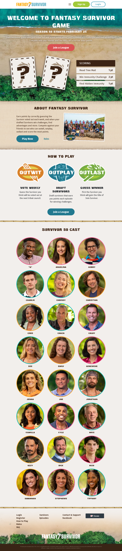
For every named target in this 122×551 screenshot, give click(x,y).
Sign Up (81, 4)
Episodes (44, 518)
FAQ (18, 527)
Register (20, 518)
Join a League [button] (61, 47)
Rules (46, 139)
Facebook (67, 518)
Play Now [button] (27, 138)
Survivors (44, 515)
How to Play (22, 521)
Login (98, 4)
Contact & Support (72, 515)
